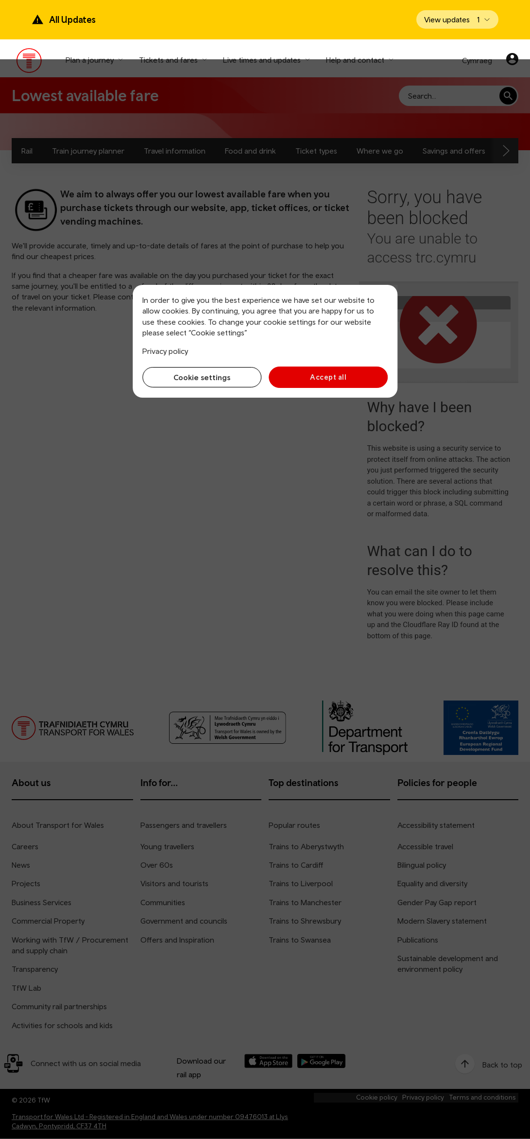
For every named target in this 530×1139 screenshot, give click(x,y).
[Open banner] (457, 19)
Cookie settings (201, 377)
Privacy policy (165, 351)
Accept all (329, 377)
